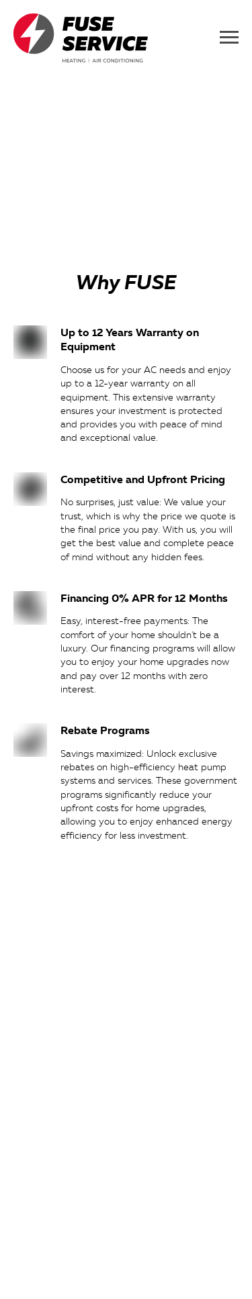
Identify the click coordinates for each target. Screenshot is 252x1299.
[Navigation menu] (229, 37)
